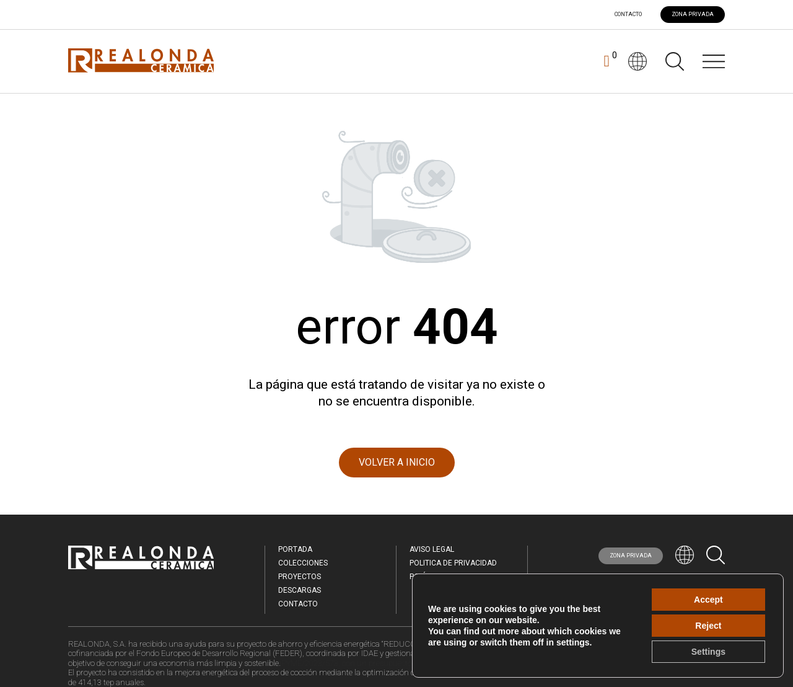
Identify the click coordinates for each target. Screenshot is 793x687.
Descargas (299, 590)
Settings (708, 652)
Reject (708, 626)
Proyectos (299, 576)
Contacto (628, 14)
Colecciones (303, 563)
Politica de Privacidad (453, 563)
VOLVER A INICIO (397, 462)
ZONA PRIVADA (693, 14)
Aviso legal (432, 549)
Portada (295, 549)
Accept (708, 600)
